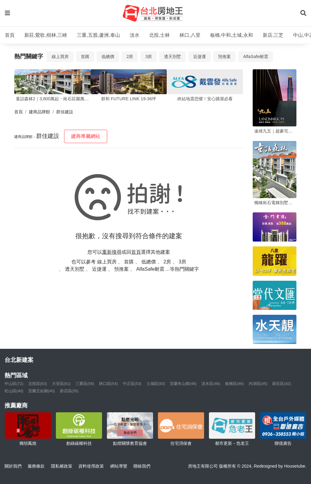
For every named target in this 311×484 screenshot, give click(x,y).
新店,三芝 (273, 35)
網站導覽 (118, 466)
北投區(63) (37, 383)
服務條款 (36, 466)
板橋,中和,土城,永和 (231, 35)
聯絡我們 (141, 466)
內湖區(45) (258, 383)
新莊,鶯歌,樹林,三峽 (45, 35)
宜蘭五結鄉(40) (41, 391)
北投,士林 (159, 35)
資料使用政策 (91, 466)
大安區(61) (61, 383)
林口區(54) (108, 383)
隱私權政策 (61, 466)
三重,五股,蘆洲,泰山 (98, 35)
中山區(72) (14, 383)
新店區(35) (69, 391)
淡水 (134, 35)
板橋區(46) (234, 383)
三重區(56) (84, 383)
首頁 (10, 35)
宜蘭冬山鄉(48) (183, 383)
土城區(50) (155, 383)
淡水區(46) (210, 383)
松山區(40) (14, 391)
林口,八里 (189, 35)
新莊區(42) (281, 383)
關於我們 (13, 466)
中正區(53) (132, 383)
